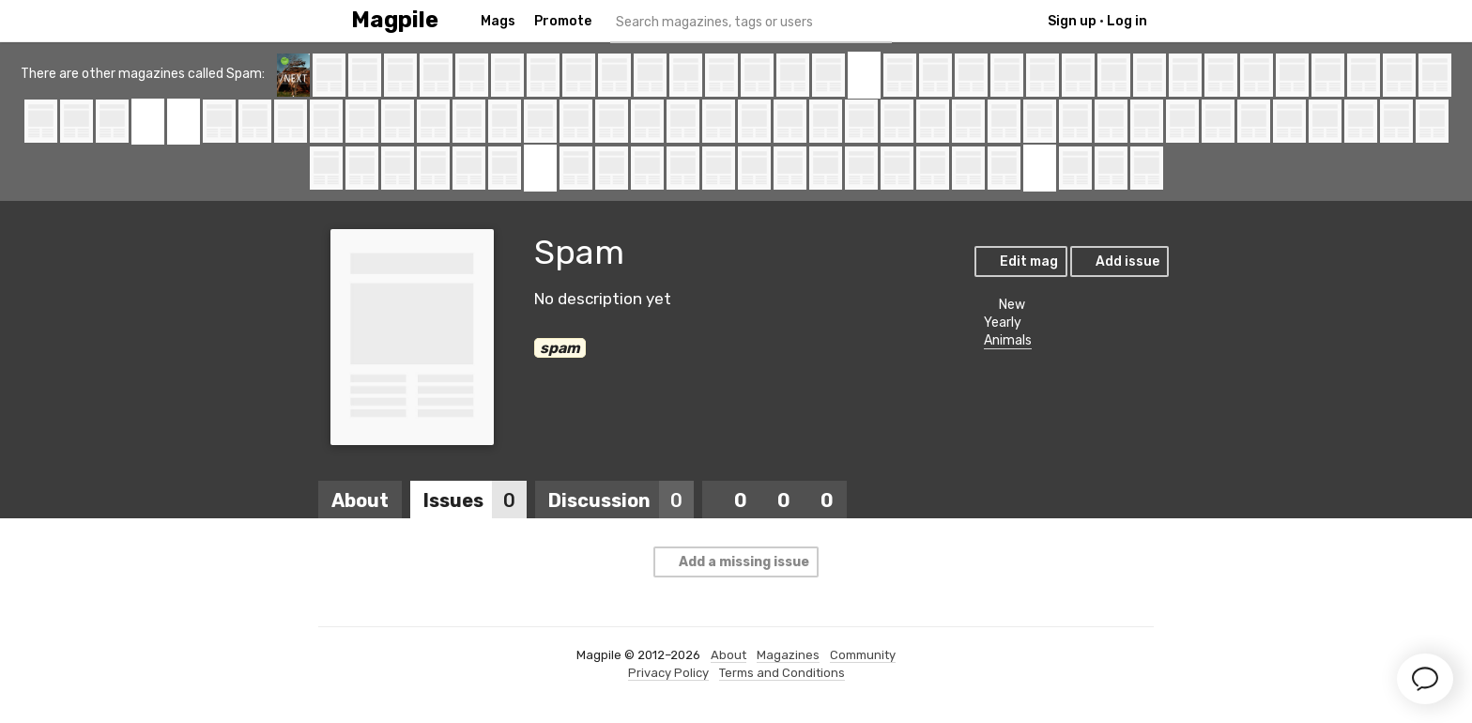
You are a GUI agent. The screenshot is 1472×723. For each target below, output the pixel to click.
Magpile (394, 20)
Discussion (621, 500)
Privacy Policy (668, 673)
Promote (562, 21)
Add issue (1118, 261)
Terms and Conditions (782, 673)
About (360, 500)
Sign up (1072, 21)
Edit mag (1020, 261)
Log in (1127, 21)
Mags (498, 21)
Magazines (788, 655)
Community (863, 655)
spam (560, 348)
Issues (475, 500)
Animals (1008, 340)
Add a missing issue (735, 562)
